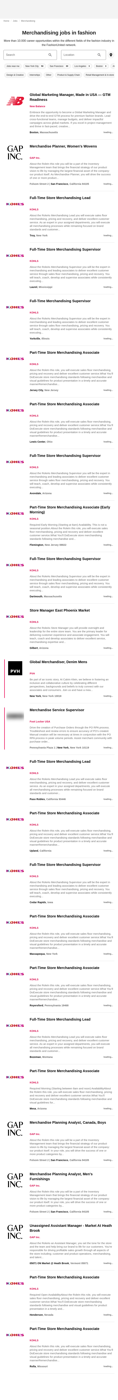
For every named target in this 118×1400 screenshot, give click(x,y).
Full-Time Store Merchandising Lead (60, 198)
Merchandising (28, 21)
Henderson (36, 1314)
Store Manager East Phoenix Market (60, 610)
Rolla (33, 1366)
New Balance (37, 106)
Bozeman (35, 1057)
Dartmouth (36, 596)
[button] (13, 66)
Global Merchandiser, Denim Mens (58, 662)
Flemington (36, 544)
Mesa (33, 1108)
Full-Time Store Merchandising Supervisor (65, 249)
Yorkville (35, 338)
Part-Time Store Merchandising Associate (64, 352)
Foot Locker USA (40, 721)
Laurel (33, 287)
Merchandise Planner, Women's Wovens (63, 146)
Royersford (36, 1005)
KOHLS (34, 209)
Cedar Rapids (38, 902)
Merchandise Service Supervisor (57, 710)
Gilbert (34, 648)
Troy (32, 235)
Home (6, 21)
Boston (34, 132)
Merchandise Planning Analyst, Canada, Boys (68, 1122)
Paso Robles (37, 799)
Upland (34, 850)
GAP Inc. (35, 157)
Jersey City (36, 390)
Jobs (15, 21)
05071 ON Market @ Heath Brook (49, 1263)
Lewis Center (37, 441)
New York (35, 696)
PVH (32, 673)
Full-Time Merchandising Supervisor (60, 301)
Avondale (35, 493)
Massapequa (37, 953)
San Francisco (59, 184)
